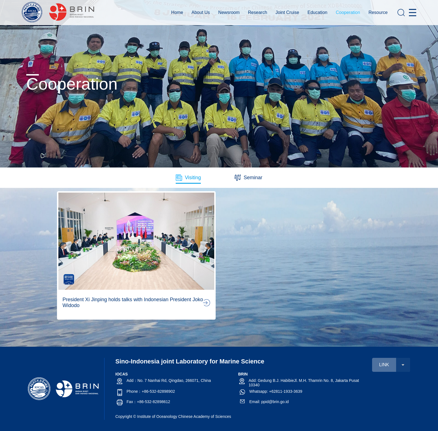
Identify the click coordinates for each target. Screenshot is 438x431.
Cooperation (348, 12)
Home (177, 12)
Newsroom (228, 12)
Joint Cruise (287, 12)
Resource (377, 12)
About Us (201, 12)
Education (317, 12)
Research (257, 12)
